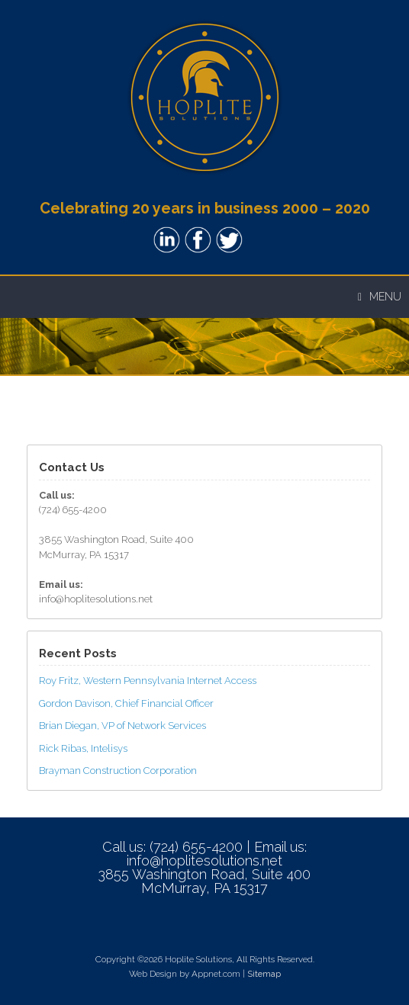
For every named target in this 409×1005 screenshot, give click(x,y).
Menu (379, 297)
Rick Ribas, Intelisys (83, 748)
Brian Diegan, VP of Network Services (122, 725)
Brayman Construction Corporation (118, 770)
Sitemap (264, 973)
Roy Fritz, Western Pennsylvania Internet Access (147, 680)
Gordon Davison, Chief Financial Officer (126, 703)
